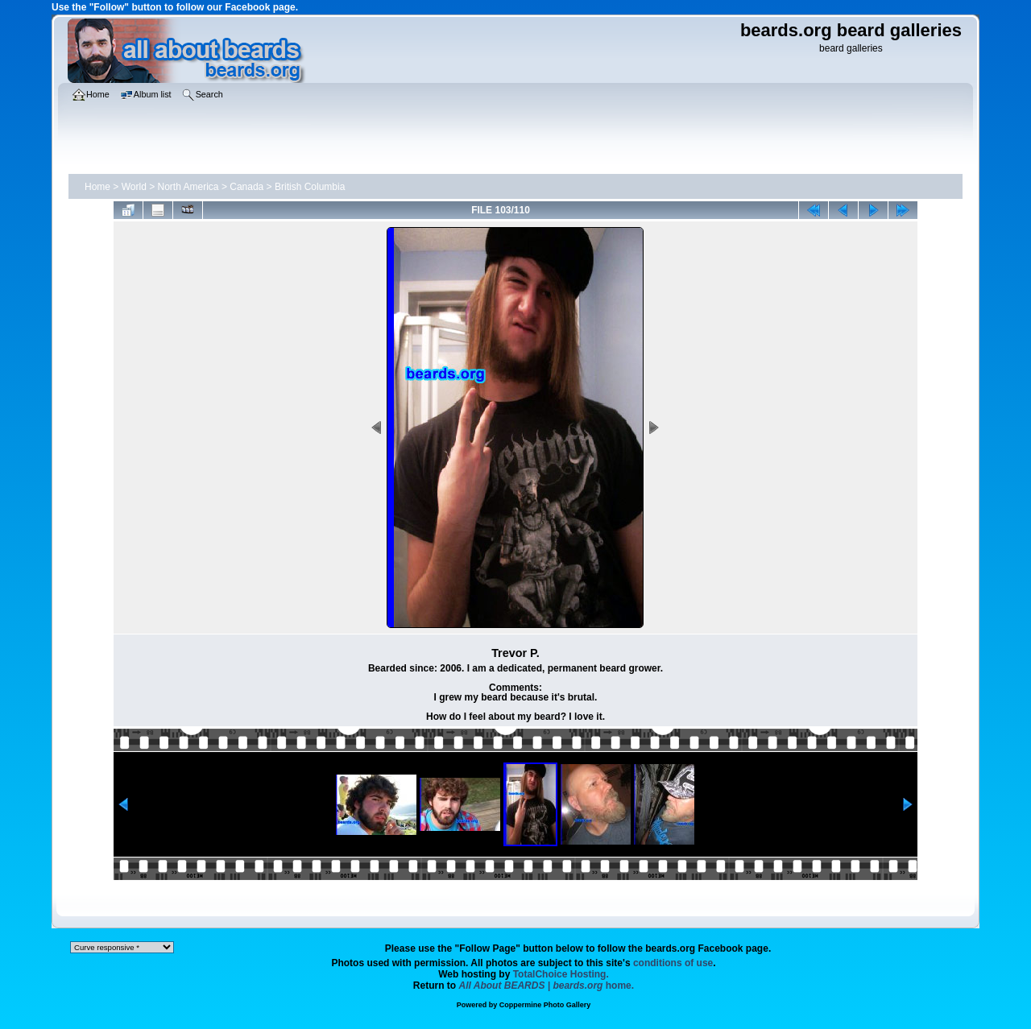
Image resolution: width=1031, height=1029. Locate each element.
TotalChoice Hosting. (561, 974)
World (134, 186)
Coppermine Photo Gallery (545, 1005)
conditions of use (673, 963)
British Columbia (310, 186)
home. (547, 985)
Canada (246, 186)
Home (97, 186)
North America (188, 186)
